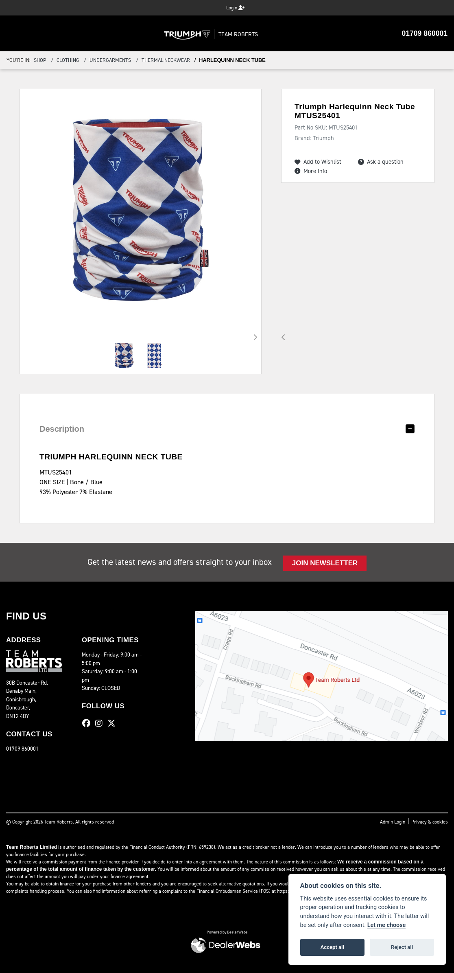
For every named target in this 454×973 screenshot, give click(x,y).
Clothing (68, 60)
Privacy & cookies (429, 822)
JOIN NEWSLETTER (325, 563)
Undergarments (110, 60)
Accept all (332, 947)
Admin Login (392, 822)
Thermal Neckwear (166, 60)
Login (235, 7)
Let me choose (386, 925)
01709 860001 (426, 33)
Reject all (402, 947)
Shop (40, 60)
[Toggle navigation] (13, 33)
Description (59, 429)
